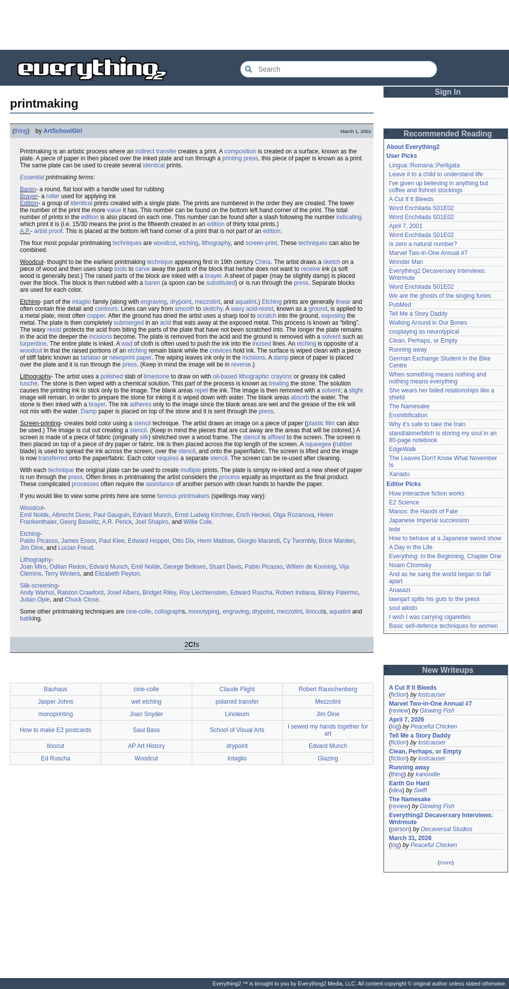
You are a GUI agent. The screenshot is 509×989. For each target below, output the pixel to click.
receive (310, 268)
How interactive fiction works (426, 493)
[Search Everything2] (338, 69)
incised (262, 343)
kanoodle (427, 774)
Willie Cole (197, 521)
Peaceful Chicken (433, 726)
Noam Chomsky (410, 565)
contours (106, 308)
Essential (32, 177)
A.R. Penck (117, 521)
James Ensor (78, 540)
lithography (216, 243)
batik (26, 618)
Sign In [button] (448, 92)
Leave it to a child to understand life (436, 174)
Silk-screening (38, 585)
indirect (144, 151)
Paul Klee (112, 540)
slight (356, 390)
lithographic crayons (265, 376)
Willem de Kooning (311, 566)
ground (318, 308)
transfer (166, 151)
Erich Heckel (252, 514)
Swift (420, 790)
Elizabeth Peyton (117, 573)
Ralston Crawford (80, 592)
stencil (142, 423)
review (399, 710)
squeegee (318, 444)
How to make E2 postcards (55, 730)
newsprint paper (130, 357)
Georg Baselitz (79, 521)
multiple (190, 470)
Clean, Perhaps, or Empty (423, 340)
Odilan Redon (67, 566)
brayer (213, 275)
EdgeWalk (402, 449)
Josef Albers (123, 592)
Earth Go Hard (409, 783)
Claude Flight (237, 689)
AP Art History (146, 745)
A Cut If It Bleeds (411, 199)
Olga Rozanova (293, 514)
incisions (100, 336)
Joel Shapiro (151, 521)
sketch (332, 261)
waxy (237, 308)
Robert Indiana (295, 592)
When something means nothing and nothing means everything (437, 378)
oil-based (225, 376)
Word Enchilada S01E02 (421, 208)
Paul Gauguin (111, 514)
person (400, 829)
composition (240, 151)
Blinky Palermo (338, 592)
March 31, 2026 (410, 838)
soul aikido (403, 608)
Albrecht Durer (71, 514)
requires (168, 458)
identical (154, 165)
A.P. (25, 231)
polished (112, 376)
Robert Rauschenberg (328, 689)
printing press (240, 158)
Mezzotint (328, 701)
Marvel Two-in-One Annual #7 (428, 252)
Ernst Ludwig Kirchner (204, 514)
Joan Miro (33, 566)
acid (165, 322)
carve (142, 268)
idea (396, 790)
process (229, 477)
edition (90, 217)
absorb (300, 397)
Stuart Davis (225, 566)
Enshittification (408, 415)
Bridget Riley (159, 592)
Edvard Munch (152, 514)
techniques (127, 243)
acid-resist (259, 308)
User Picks (401, 155)
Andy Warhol (37, 592)
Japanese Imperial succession (429, 520)
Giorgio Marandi (258, 540)
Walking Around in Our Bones (428, 322)
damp (280, 357)
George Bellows (184, 566)
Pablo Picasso (39, 540)
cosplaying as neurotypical (424, 331)
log (395, 726)
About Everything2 (413, 146)
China (262, 261)
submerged (129, 322)
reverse (241, 364)
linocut (314, 611)
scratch (266, 315)
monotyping (203, 611)
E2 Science (404, 502)
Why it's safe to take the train (427, 424)
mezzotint (207, 301)
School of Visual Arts (237, 730)
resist (54, 329)
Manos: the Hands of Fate (423, 511)
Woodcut (31, 507)
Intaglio (237, 758)
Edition (29, 203)
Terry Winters (62, 573)
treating (279, 383)
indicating (349, 217)
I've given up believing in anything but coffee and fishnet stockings (438, 187)
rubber (343, 444)
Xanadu (399, 474)
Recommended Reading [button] (447, 133)
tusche (28, 383)
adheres (140, 404)
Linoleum (237, 714)
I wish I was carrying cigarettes (429, 617)
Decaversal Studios (446, 829)
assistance (160, 484)
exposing (333, 315)
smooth (184, 308)
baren (152, 282)
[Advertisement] (254, 24)
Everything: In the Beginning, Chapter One (445, 556)
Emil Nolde (34, 514)
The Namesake (409, 406)
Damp (89, 411)
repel (201, 390)
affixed (276, 437)
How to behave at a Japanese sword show (445, 538)
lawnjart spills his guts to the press (434, 599)
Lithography (35, 559)
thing (20, 130)
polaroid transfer (237, 701)
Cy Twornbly (299, 540)
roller (53, 196)
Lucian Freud (75, 547)
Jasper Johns (55, 701)
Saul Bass (146, 730)
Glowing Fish (437, 710)
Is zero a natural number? (423, 244)
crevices (221, 350)
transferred (52, 458)
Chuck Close (82, 599)
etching (189, 243)
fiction (398, 694)
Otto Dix (183, 540)
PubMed (400, 304)
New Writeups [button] (448, 670)
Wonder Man (406, 261)
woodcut (164, 243)
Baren (28, 189)
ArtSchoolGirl (62, 130)
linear (343, 301)
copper (96, 315)
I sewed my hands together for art (328, 730)
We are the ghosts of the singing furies (440, 295)
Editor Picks (403, 484)
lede (394, 529)
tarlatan (91, 357)
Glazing (328, 758)
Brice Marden (336, 540)
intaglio (81, 301)
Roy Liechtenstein (203, 592)
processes (85, 484)
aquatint (245, 301)
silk (144, 437)
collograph (168, 611)
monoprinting (55, 714)
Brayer (28, 196)
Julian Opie (35, 599)
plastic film (321, 423)
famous (166, 496)
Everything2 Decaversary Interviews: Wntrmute (441, 819)
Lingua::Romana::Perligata (424, 165)
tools (120, 268)
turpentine (33, 343)
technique (160, 261)
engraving (153, 301)
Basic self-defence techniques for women (443, 625)
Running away (408, 349)
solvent (331, 336)
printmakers (194, 496)
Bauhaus (55, 689)
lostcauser (432, 694)
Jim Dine (31, 547)
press (301, 282)
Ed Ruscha (55, 758)
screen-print (261, 243)
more (445, 862)
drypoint (181, 301)
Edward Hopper (148, 540)
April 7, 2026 (406, 719)
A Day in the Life (410, 547)
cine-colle (138, 611)
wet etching (146, 701)
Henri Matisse (215, 540)
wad (127, 343)
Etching (272, 301)
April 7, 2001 (405, 226)
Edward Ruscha (251, 592)
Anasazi (399, 590)
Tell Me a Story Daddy (418, 313)
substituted (220, 282)
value (114, 210)
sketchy (213, 308)
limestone (156, 376)
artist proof (48, 231)
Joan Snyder (146, 714)
